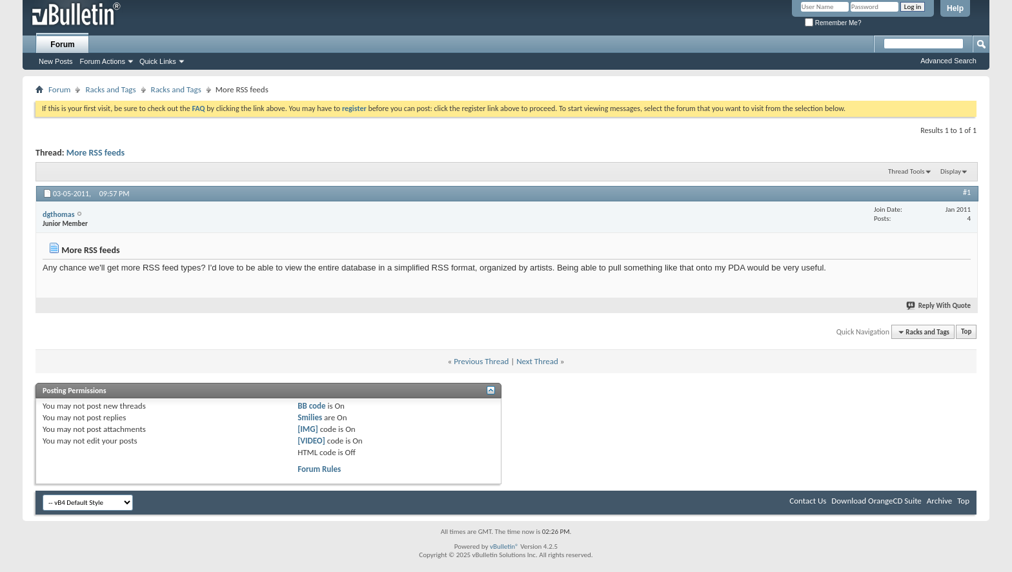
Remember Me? (833, 22)
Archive (939, 501)
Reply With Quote (939, 305)
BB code (311, 406)
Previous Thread (481, 361)
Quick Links (157, 61)
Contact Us (807, 501)
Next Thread (537, 361)
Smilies (310, 417)
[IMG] (308, 429)
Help (955, 8)
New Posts (56, 61)
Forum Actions (102, 61)
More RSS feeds (95, 152)
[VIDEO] (311, 440)
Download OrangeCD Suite (876, 501)
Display (950, 171)
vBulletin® (504, 546)
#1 (967, 192)
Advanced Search (948, 61)
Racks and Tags (110, 89)
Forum (62, 44)
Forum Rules (319, 469)
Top (966, 332)
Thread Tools (906, 171)
